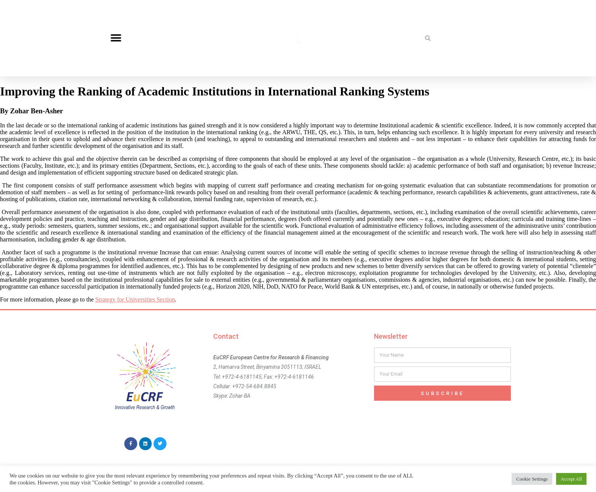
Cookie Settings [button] (532, 479)
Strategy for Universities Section (135, 299)
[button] (115, 38)
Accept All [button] (571, 479)
